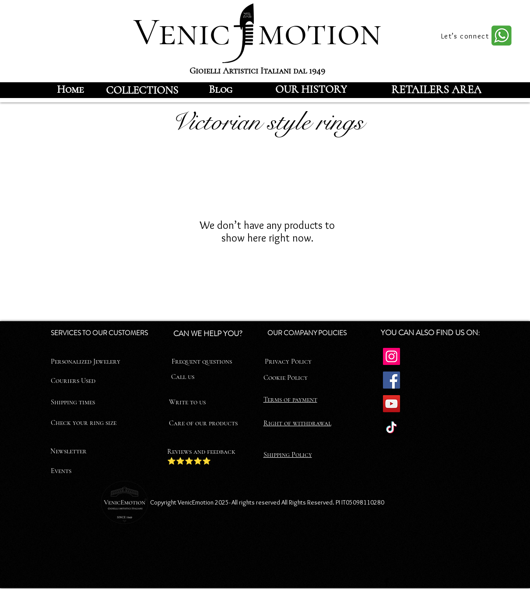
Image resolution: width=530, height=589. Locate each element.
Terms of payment (290, 399)
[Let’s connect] (466, 36)
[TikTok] (391, 427)
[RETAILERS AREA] (436, 89)
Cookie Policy (285, 377)
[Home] (70, 89)
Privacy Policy (288, 361)
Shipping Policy (287, 454)
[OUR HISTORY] (311, 89)
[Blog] (221, 89)
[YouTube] (391, 403)
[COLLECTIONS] (142, 90)
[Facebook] (391, 380)
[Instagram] (391, 356)
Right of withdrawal (297, 423)
